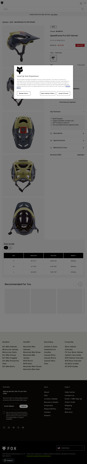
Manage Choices (23, 93)
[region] (43, 82)
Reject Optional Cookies (47, 93)
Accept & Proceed (63, 93)
